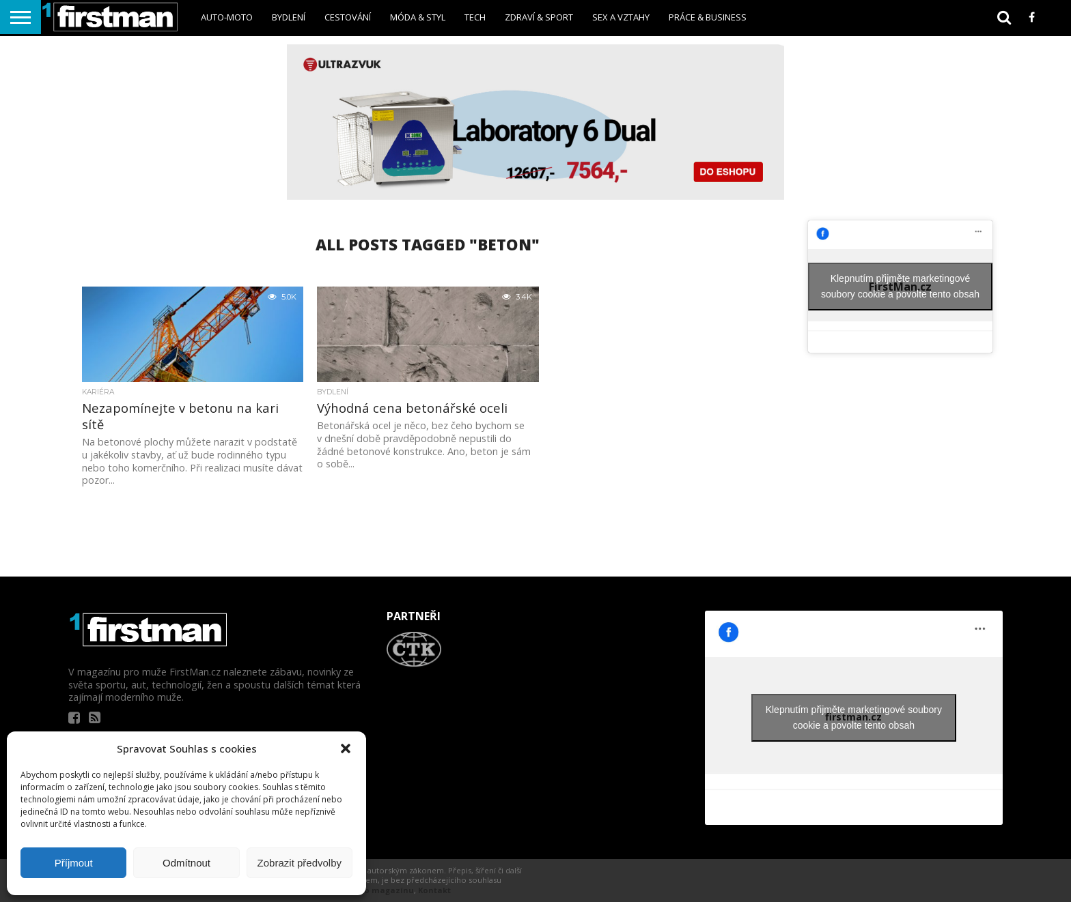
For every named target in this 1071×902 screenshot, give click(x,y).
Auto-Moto (227, 17)
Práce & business (708, 17)
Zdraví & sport (539, 17)
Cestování (347, 17)
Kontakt (434, 890)
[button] (345, 748)
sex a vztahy (621, 17)
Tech (475, 17)
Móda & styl (417, 17)
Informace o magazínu (366, 890)
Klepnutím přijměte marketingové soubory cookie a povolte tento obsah (900, 286)
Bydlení (288, 17)
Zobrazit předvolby (300, 863)
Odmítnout (186, 863)
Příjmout (74, 863)
